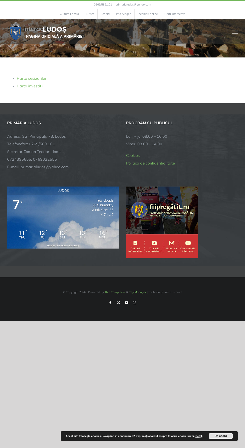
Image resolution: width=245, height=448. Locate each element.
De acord (221, 436)
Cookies (133, 155)
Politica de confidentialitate (150, 163)
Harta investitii (30, 86)
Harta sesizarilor (31, 78)
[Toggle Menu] (235, 31)
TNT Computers (115, 292)
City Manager (137, 292)
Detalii (199, 436)
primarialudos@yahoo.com (133, 4)
